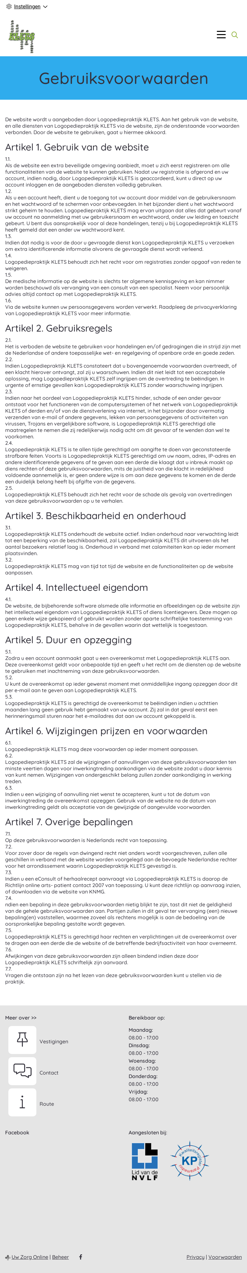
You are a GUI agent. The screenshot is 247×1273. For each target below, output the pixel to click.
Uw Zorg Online (30, 1257)
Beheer (60, 1257)
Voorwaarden (225, 1257)
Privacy (196, 1257)
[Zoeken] (235, 35)
